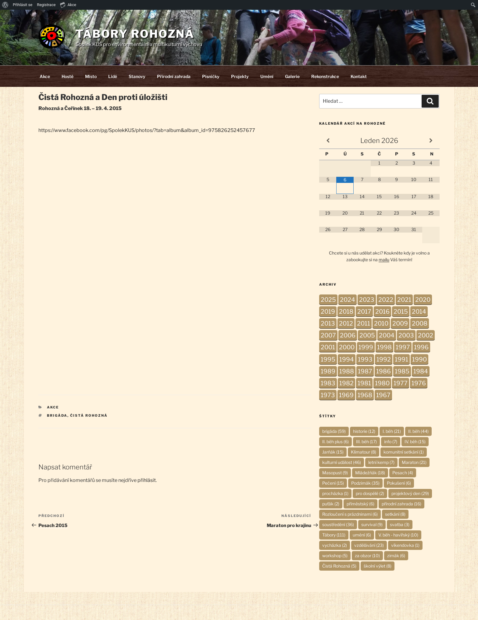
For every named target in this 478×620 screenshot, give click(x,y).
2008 (419, 323)
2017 (364, 311)
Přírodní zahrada (174, 76)
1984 (420, 371)
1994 (346, 359)
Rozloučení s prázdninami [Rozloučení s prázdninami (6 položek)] (350, 514)
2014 (419, 311)
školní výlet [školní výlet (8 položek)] (377, 565)
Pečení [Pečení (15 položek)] (333, 483)
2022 (385, 299)
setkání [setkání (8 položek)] (395, 514)
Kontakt (359, 76)
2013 (328, 323)
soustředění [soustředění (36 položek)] (338, 524)
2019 (328, 311)
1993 (365, 359)
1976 (419, 383)
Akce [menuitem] (68, 4)
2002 (425, 335)
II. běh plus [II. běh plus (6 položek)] (335, 441)
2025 (328, 299)
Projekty (240, 76)
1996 (421, 347)
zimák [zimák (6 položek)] (396, 555)
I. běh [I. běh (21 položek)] (392, 431)
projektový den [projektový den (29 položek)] (410, 493)
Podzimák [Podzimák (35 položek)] (365, 483)
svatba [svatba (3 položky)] (399, 524)
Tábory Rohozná (135, 34)
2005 (367, 335)
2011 (363, 323)
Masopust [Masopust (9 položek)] (335, 472)
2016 (382, 311)
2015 (401, 311)
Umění (266, 76)
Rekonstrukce (325, 76)
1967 (383, 395)
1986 (383, 371)
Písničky (210, 76)
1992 (383, 359)
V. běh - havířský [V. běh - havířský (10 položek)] (398, 534)
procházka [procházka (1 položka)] (335, 493)
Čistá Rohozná (89, 415)
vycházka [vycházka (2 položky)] (334, 545)
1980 (382, 383)
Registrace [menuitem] (46, 4)
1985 (402, 371)
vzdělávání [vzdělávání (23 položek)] (369, 545)
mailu (384, 259)
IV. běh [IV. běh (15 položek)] (415, 441)
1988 (346, 371)
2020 (422, 299)
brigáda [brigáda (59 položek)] (334, 431)
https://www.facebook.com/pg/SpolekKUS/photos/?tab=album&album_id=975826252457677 (146, 130)
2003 (406, 335)
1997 (403, 347)
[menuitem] (5, 5)
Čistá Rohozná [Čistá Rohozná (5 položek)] (339, 565)
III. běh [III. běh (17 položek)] (366, 441)
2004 (386, 335)
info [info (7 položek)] (390, 441)
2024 (347, 299)
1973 (328, 395)
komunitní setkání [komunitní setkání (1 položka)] (403, 451)
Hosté (67, 76)
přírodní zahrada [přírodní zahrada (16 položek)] (401, 503)
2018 (346, 311)
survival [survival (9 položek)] (372, 524)
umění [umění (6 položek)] (362, 534)
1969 (346, 395)
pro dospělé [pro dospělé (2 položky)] (370, 493)
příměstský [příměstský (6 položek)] (360, 503)
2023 (366, 299)
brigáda (57, 415)
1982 (346, 383)
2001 (328, 347)
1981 (364, 383)
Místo (91, 76)
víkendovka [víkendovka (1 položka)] (405, 545)
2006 (347, 335)
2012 (346, 323)
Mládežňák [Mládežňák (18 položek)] (370, 472)
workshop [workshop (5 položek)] (335, 555)
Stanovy (137, 76)
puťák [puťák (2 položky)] (330, 503)
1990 (419, 359)
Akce (45, 76)
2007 (328, 335)
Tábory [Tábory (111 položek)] (333, 534)
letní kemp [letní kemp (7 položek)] (381, 462)
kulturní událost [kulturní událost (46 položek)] (341, 462)
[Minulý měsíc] (327, 140)
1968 (365, 395)
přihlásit (146, 480)
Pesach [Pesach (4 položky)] (402, 472)
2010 (381, 323)
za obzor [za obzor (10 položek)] (367, 555)
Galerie (292, 76)
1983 (328, 383)
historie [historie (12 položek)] (364, 431)
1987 (365, 371)
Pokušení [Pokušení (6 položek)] (399, 483)
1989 (328, 371)
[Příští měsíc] (430, 140)
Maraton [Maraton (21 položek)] (414, 462)
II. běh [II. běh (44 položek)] (418, 431)
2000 (347, 347)
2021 (404, 299)
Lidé (112, 76)
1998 (384, 347)
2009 (400, 323)
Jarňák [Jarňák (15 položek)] (333, 451)
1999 (365, 347)
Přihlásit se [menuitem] (22, 4)
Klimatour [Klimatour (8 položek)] (363, 451)
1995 (328, 359)
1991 (401, 359)
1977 (401, 383)
